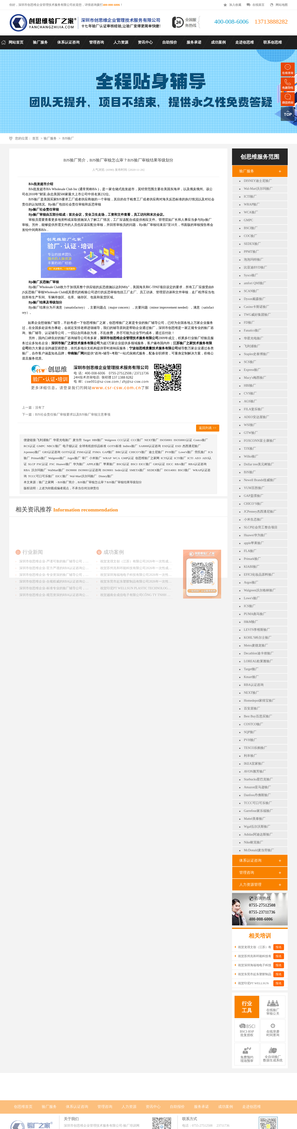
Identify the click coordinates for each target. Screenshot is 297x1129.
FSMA (97, 452)
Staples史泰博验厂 (256, 354)
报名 (279, 947)
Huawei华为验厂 (255, 535)
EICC (169, 464)
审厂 (85, 458)
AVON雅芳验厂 (255, 771)
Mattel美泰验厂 (254, 818)
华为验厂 (79, 464)
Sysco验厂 (251, 275)
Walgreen (110, 440)
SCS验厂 (250, 362)
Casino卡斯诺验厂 (256, 307)
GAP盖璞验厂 (253, 496)
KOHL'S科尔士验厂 (257, 637)
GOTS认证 (69, 452)
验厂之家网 (46, 482)
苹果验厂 (109, 464)
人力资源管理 (250, 884)
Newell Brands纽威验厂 (260, 480)
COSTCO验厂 (253, 724)
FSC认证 (42, 464)
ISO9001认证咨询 (89, 470)
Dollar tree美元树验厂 (259, 464)
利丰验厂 (250, 755)
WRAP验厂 (252, 204)
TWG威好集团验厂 (257, 314)
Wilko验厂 (251, 456)
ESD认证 (168, 446)
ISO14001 (170, 470)
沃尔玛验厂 (38, 470)
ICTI (190, 458)
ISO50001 (166, 440)
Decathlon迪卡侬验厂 (259, 653)
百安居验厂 (252, 708)
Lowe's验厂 (252, 598)
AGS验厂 (250, 401)
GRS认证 (159, 464)
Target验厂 (251, 669)
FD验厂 (249, 322)
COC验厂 (250, 236)
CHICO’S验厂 (253, 503)
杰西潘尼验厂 (191, 446)
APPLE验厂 (94, 464)
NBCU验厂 (54, 446)
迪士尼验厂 (156, 452)
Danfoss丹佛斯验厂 (257, 795)
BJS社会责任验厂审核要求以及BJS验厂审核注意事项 (72, 414)
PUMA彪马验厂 (255, 614)
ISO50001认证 (183, 440)
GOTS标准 (115, 446)
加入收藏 (235, 4)
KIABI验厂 (251, 566)
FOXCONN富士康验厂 (260, 440)
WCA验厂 (251, 212)
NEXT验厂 (251, 692)
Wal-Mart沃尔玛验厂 (258, 188)
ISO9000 (71, 470)
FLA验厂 (250, 551)
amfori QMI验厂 (255, 283)
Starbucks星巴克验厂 (258, 779)
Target (87, 440)
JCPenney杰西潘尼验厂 (260, 511)
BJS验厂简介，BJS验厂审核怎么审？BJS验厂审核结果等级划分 (100, 482)
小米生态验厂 (253, 519)
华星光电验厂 (253, 338)
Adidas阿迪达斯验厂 (258, 834)
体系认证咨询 (250, 860)
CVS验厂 (250, 393)
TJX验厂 (250, 448)
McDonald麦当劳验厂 (259, 850)
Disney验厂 (106, 476)
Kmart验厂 (251, 677)
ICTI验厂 (250, 196)
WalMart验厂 (56, 470)
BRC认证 (122, 452)
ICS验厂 (249, 606)
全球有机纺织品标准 (92, 446)
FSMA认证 (84, 452)
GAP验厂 (108, 452)
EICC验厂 (145, 464)
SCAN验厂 (251, 291)
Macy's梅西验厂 (255, 377)
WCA (116, 458)
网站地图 (282, 4)
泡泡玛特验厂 (253, 259)
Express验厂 (252, 370)
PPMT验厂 (251, 251)
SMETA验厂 (137, 470)
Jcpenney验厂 (32, 452)
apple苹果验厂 (254, 543)
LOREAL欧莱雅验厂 (258, 661)
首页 (35, 138)
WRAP (107, 458)
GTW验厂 (251, 433)
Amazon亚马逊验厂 (257, 787)
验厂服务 (50, 138)
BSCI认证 (123, 464)
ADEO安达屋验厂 (256, 417)
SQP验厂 (250, 732)
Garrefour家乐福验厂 (258, 811)
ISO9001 (108, 470)
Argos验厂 (251, 582)
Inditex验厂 (130, 446)
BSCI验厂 (251, 228)
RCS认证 (30, 446)
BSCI (134, 464)
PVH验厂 (250, 740)
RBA (27, 470)
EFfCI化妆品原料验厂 (259, 574)
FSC (52, 464)
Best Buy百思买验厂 (258, 716)
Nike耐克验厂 (253, 842)
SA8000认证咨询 (150, 446)
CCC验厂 (137, 440)
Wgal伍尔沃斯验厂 (257, 826)
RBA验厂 (181, 464)
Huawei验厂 (63, 464)
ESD (178, 446)
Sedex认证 (121, 470)
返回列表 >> (207, 428)
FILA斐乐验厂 (254, 409)
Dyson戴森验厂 (254, 299)
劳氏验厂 (201, 452)
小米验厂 (95, 458)
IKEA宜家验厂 (254, 763)
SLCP (31, 464)
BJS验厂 (68, 138)
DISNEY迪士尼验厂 (258, 181)
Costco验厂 (201, 440)
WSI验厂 (250, 425)
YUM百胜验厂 (254, 488)
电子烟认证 (70, 446)
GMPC (248, 220)
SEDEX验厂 (252, 244)
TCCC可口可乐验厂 (258, 803)
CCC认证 (123, 440)
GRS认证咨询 (51, 452)
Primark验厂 (252, 559)
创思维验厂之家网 (147, 458)
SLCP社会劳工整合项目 (261, 527)
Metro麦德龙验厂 (256, 645)
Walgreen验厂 (57, 458)
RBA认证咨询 (254, 685)
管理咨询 (246, 872)
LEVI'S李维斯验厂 (257, 629)
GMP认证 (127, 458)
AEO (198, 458)
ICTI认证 (167, 458)
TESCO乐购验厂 (255, 748)
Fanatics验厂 (252, 330)
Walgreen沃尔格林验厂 (260, 590)
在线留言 (258, 4)
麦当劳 (77, 440)
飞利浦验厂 (252, 346)
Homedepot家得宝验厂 (259, 700)
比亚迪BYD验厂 (255, 267)
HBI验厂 (250, 385)
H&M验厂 (251, 622)
